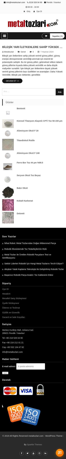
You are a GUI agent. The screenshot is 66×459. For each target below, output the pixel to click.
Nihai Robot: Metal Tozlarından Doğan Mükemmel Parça (30, 243)
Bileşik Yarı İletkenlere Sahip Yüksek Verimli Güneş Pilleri (33, 47)
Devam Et (12, 81)
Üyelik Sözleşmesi (10, 303)
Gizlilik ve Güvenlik (11, 312)
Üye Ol (5, 289)
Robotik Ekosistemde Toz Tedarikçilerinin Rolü (25, 249)
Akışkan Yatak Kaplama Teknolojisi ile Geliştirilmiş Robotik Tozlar (34, 269)
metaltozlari (9, 52)
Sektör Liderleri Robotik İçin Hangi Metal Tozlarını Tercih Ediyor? (33, 263)
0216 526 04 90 (35, 2)
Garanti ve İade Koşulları (13, 317)
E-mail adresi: (9, 366)
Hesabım (6, 294)
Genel (23, 52)
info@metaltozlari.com (14, 2)
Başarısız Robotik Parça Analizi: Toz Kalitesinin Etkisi (28, 275)
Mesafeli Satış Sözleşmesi (14, 298)
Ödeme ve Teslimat (11, 308)
